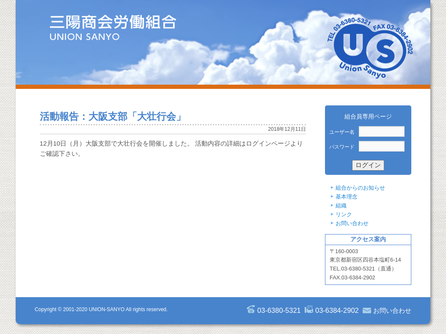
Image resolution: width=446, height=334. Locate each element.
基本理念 (347, 196)
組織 (341, 205)
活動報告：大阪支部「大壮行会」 (113, 116)
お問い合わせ (352, 223)
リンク (344, 214)
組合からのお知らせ (360, 188)
